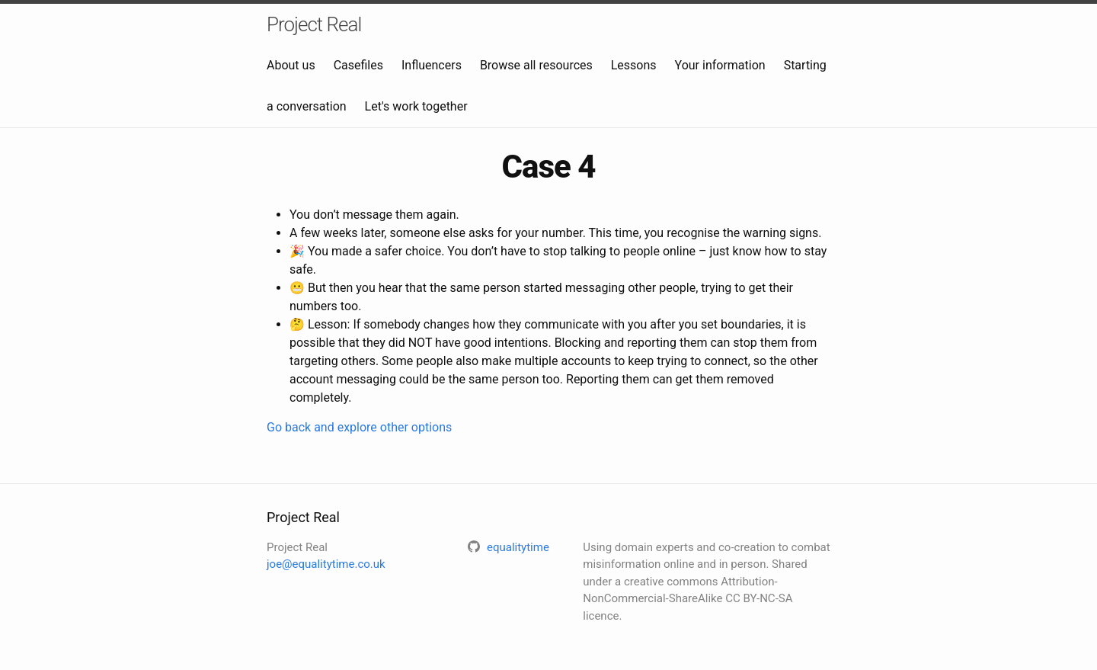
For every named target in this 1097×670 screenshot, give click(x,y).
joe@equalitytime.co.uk (326, 564)
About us (291, 65)
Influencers (431, 65)
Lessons (634, 65)
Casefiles (358, 65)
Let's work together (416, 106)
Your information (720, 65)
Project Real (314, 24)
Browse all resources (536, 65)
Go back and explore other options (359, 427)
